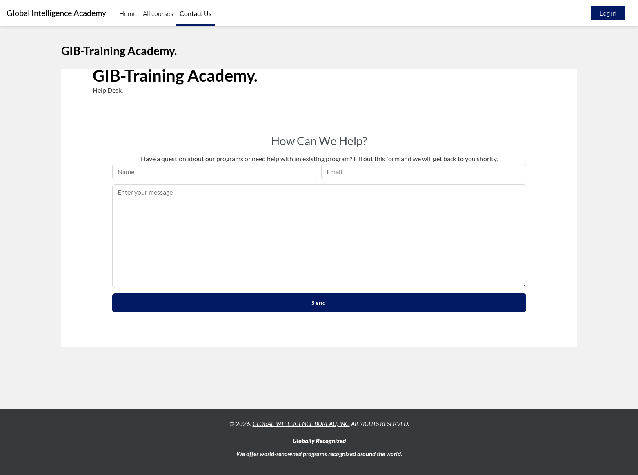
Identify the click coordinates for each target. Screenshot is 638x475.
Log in (608, 13)
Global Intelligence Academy (56, 13)
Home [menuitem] (127, 13)
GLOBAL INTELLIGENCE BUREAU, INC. (301, 423)
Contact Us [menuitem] (195, 13)
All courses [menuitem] (158, 13)
